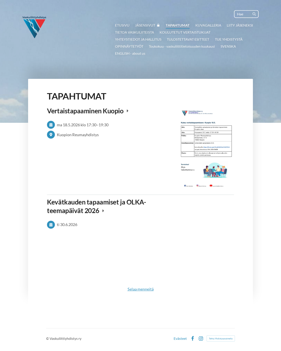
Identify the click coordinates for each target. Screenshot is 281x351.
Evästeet (180, 338)
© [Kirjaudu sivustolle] (48, 338)
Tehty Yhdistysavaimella (220, 338)
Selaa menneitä (141, 289)
